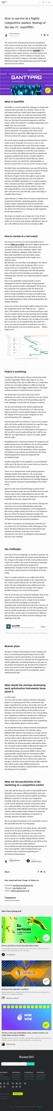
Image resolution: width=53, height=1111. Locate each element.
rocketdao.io (3, 1072)
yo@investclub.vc (40, 1078)
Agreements (40, 1106)
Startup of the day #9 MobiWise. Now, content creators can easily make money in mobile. (25, 1034)
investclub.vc (40, 1072)
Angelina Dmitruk (36, 861)
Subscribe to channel (29, 1076)
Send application (3, 1098)
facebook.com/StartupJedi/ (23, 885)
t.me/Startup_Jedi (19, 888)
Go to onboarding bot (29, 1074)
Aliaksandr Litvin (11, 1044)
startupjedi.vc (16, 1072)
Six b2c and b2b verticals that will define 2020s (20, 946)
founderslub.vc (28, 1072)
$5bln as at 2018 (17, 244)
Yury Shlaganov (10, 954)
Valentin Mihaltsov (14, 33)
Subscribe (31, 1064)
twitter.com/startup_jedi (20, 891)
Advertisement (18, 1094)
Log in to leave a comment (12, 900)
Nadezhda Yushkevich (12, 998)
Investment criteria (4, 1096)
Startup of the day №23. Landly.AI (15, 989)
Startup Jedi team (16, 1074)
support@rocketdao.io (5, 1078)
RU (43, 2)
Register (2, 1074)
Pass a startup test (4, 1076)
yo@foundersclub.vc (28, 1078)
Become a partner (41, 1076)
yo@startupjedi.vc (16, 1078)
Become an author (16, 1076)
